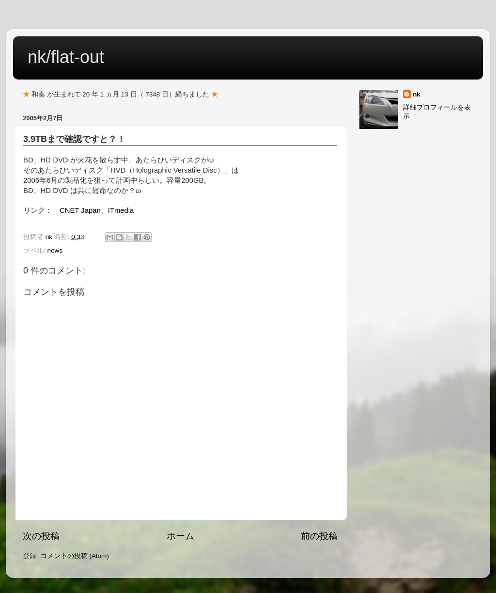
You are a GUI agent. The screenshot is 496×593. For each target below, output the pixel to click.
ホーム (180, 536)
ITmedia (121, 210)
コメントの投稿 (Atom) (74, 556)
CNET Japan (80, 210)
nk (416, 94)
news (55, 250)
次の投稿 (41, 536)
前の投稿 (319, 536)
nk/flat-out (66, 57)
